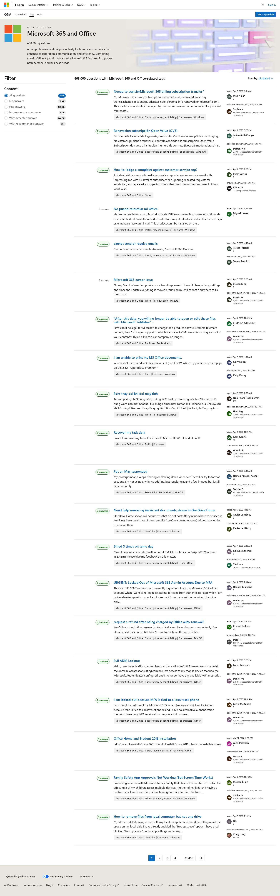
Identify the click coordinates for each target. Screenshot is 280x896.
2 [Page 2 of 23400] (159, 858)
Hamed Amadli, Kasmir (245, 475)
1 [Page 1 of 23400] (151, 858)
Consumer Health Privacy (102, 885)
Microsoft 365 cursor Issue (133, 279)
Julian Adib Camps (243, 135)
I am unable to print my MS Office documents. (148, 357)
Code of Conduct (151, 885)
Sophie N (238, 109)
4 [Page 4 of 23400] (175, 858)
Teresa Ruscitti (241, 247)
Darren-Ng (239, 148)
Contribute (64, 885)
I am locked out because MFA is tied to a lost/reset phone (156, 699)
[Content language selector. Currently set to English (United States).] (20, 876)
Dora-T (237, 639)
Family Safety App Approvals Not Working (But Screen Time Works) (163, 777)
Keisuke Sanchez (242, 550)
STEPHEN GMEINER (244, 322)
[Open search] (263, 5)
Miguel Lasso (240, 213)
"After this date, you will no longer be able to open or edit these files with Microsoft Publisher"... (165, 320)
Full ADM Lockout (127, 660)
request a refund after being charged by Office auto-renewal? (159, 622)
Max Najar (239, 95)
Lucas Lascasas (241, 665)
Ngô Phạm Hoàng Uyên (246, 397)
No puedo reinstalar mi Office (136, 209)
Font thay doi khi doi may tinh (136, 393)
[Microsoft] (6, 5)
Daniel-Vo (238, 336)
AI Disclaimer (11, 885)
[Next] (200, 858)
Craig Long (239, 834)
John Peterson (241, 742)
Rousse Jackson (241, 626)
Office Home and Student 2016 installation (145, 738)
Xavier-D (238, 795)
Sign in (272, 4)
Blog (48, 885)
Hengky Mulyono (242, 587)
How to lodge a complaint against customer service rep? (155, 169)
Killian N (238, 187)
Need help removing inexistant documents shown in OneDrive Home (164, 510)
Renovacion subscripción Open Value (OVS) (146, 130)
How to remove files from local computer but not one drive (158, 816)
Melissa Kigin (240, 781)
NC (235, 820)
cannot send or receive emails (136, 243)
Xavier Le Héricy (242, 514)
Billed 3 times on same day (133, 546)
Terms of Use (130, 885)
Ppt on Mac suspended (130, 471)
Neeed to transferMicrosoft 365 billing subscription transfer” (159, 91)
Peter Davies (240, 173)
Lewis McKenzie (242, 703)
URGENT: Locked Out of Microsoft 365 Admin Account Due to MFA (163, 582)
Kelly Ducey (239, 361)
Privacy (78, 885)
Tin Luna (238, 564)
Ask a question (266, 14)
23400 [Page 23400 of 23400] (189, 858)
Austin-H (238, 297)
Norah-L (237, 756)
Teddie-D (238, 489)
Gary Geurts (239, 436)
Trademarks (173, 885)
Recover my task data (129, 432)
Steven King (239, 283)
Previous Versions (32, 885)
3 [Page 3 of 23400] (167, 858)
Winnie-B (238, 450)
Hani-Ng (238, 411)
